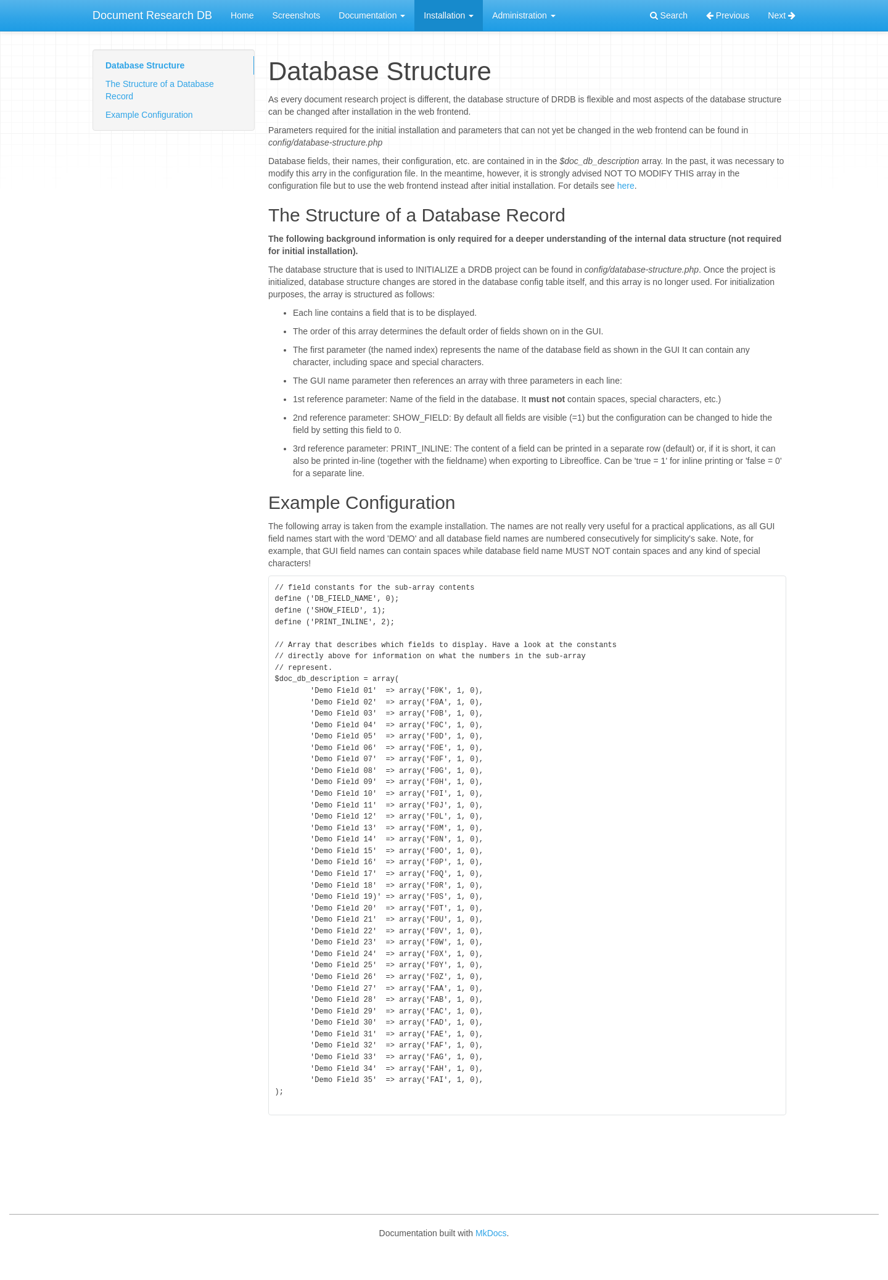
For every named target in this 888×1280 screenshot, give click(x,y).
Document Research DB (152, 15)
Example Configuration (149, 115)
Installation (449, 15)
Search (669, 15)
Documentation (372, 15)
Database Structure (144, 65)
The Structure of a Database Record (159, 90)
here (626, 186)
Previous (727, 15)
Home (242, 15)
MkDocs (491, 1261)
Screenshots (296, 15)
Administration (524, 15)
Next (782, 15)
